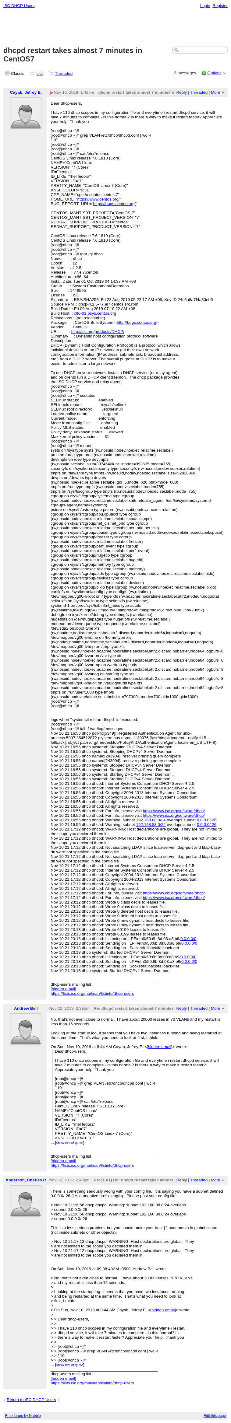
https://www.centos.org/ (98, 199)
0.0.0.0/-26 (206, 820)
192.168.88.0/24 (151, 820)
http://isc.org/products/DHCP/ (97, 331)
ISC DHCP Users (19, 5)
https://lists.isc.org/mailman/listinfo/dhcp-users (92, 993)
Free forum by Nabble (23, 1416)
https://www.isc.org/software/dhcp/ (174, 811)
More (215, 92)
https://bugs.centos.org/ (114, 203)
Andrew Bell (26, 1008)
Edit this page (215, 1416)
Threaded (64, 73)
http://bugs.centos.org (136, 322)
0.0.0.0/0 (188, 938)
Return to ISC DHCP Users (31, 1399)
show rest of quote (69, 1143)
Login (205, 5)
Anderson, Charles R (25, 1180)
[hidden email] (63, 989)
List (40, 73)
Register (220, 5)
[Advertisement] (115, 27)
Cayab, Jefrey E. (26, 92)
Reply (181, 92)
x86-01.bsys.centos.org (95, 313)
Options (214, 73)
